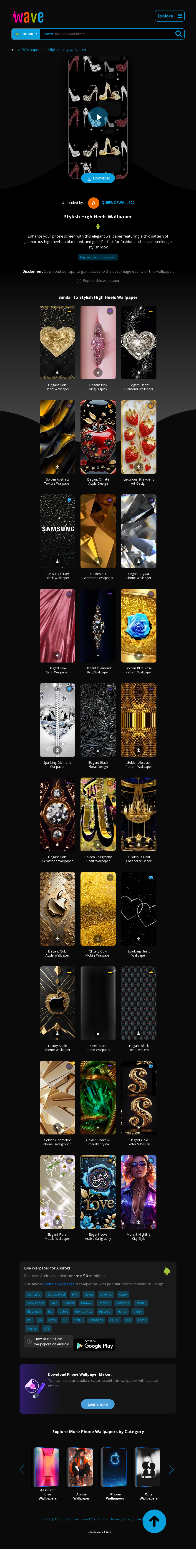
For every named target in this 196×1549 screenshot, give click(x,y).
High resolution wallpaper (98, 257)
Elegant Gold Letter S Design (138, 1142)
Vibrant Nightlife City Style (139, 1236)
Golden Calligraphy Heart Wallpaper (98, 859)
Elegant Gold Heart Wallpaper (57, 387)
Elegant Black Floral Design (98, 764)
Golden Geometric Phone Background (57, 1142)
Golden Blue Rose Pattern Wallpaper (139, 670)
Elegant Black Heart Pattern (139, 1047)
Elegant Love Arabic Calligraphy (98, 1236)
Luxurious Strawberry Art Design (138, 481)
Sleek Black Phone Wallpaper (98, 1047)
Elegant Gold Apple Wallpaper (57, 953)
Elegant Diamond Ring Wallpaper (98, 670)
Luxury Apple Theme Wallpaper (57, 1047)
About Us (61, 1519)
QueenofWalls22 (111, 202)
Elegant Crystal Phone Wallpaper (138, 576)
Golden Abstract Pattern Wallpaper (139, 764)
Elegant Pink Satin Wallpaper (57, 670)
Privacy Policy (121, 1519)
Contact (44, 1519)
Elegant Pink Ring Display (98, 387)
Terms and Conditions (90, 1519)
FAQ (139, 1519)
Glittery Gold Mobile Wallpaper (98, 953)
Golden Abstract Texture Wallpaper (57, 481)
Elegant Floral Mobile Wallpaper (57, 1236)
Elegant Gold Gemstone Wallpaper (57, 859)
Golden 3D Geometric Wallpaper (98, 576)
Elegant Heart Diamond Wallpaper (138, 387)
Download (98, 179)
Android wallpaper (58, 1283)
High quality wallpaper (67, 49)
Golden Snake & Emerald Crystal (98, 1142)
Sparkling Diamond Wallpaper (57, 764)
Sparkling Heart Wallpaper (139, 953)
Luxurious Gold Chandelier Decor (138, 859)
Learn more (98, 1404)
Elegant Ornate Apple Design (98, 481)
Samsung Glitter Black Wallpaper (57, 576)
